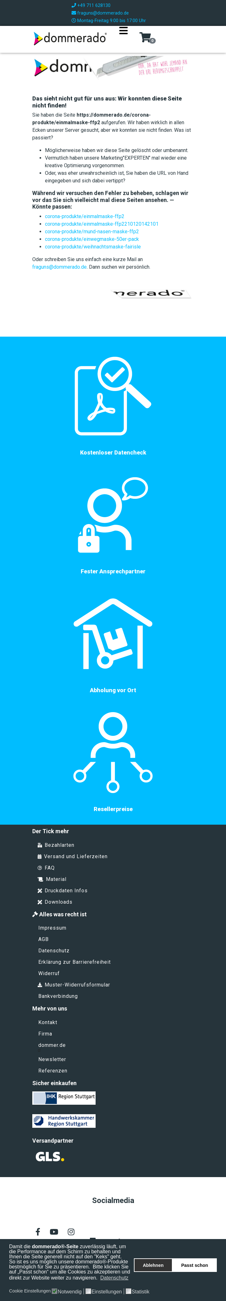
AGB (43, 939)
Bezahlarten (56, 845)
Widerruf (49, 973)
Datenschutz (54, 951)
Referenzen (52, 1071)
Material (52, 879)
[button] (9, 1285)
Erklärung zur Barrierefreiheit (74, 962)
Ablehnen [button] (153, 1265)
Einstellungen (106, 1291)
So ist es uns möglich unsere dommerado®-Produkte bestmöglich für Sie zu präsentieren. (68, 1264)
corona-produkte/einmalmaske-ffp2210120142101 (102, 224)
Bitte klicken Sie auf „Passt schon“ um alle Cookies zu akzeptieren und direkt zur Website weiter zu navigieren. (69, 1272)
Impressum (52, 928)
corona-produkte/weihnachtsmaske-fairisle (93, 247)
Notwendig (70, 1291)
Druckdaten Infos (63, 891)
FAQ (46, 868)
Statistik (140, 1291)
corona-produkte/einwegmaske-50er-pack (92, 239)
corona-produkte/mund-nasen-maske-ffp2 (92, 232)
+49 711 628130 (93, 5)
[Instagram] (71, 1232)
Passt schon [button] (194, 1265)
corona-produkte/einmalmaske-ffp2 (84, 216)
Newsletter (52, 1059)
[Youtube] (54, 1232)
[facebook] (38, 1232)
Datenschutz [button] (114, 1277)
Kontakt (47, 1022)
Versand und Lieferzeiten (73, 856)
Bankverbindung (58, 996)
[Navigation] (123, 38)
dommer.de (52, 1047)
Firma (45, 1034)
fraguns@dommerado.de (103, 13)
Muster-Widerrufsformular (74, 985)
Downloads (55, 902)
